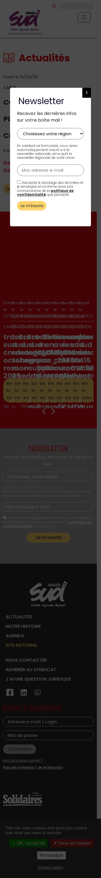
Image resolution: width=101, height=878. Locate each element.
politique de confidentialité (45, 192)
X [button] (87, 92)
